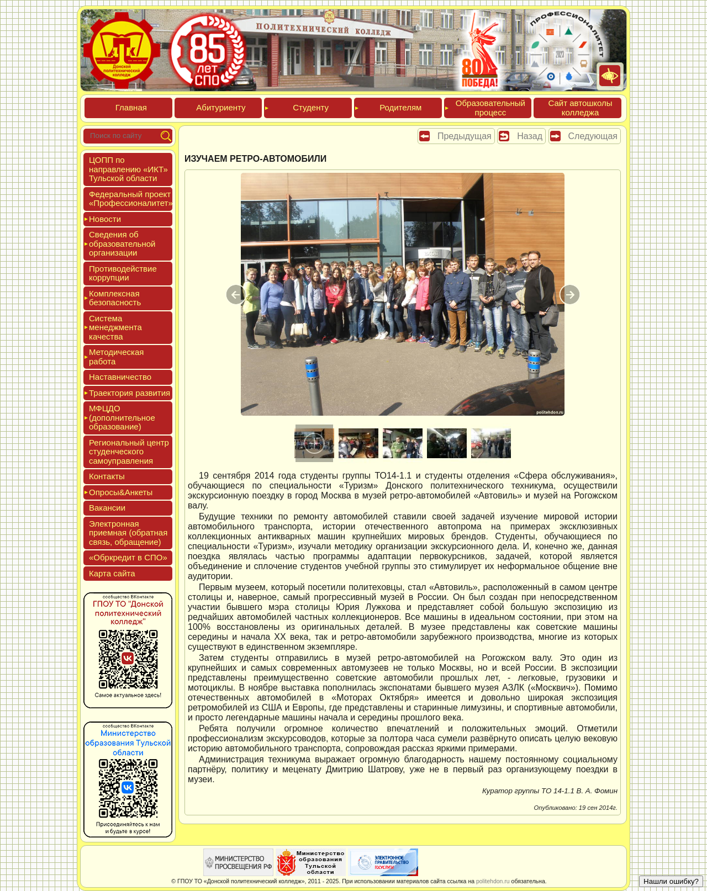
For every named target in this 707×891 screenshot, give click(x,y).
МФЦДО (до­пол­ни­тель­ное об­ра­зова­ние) (122, 417)
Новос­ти (105, 219)
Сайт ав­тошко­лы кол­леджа (580, 107)
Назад (529, 136)
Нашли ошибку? (671, 881)
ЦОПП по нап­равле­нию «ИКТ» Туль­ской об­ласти (128, 169)
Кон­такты (107, 476)
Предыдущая (464, 136)
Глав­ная (131, 107)
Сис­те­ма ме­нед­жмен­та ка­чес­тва (115, 327)
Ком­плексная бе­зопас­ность (115, 298)
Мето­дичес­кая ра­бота (116, 356)
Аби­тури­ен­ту (220, 107)
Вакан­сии (107, 507)
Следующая (593, 136)
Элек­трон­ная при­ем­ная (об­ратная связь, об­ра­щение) (128, 533)
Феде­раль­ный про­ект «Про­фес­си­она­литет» (131, 198)
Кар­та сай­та (112, 573)
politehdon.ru (493, 881)
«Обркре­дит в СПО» (128, 557)
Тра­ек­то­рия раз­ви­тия (129, 392)
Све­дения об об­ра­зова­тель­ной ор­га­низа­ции (122, 243)
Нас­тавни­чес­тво (120, 376)
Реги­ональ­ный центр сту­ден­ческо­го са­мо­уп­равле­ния (129, 451)
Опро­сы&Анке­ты (120, 492)
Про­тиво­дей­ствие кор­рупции (123, 273)
